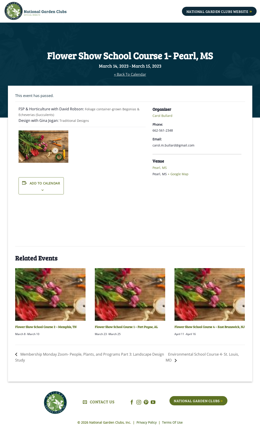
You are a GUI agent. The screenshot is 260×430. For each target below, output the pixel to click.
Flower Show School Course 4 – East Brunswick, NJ (209, 327)
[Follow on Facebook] (131, 402)
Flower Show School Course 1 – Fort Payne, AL (126, 327)
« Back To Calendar (130, 74)
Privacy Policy (146, 422)
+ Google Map (178, 174)
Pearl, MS (160, 167)
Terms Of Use (172, 422)
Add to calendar (45, 183)
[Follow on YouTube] (153, 402)
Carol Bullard (162, 115)
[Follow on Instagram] (138, 402)
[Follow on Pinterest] (146, 402)
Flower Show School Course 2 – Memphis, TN (45, 327)
